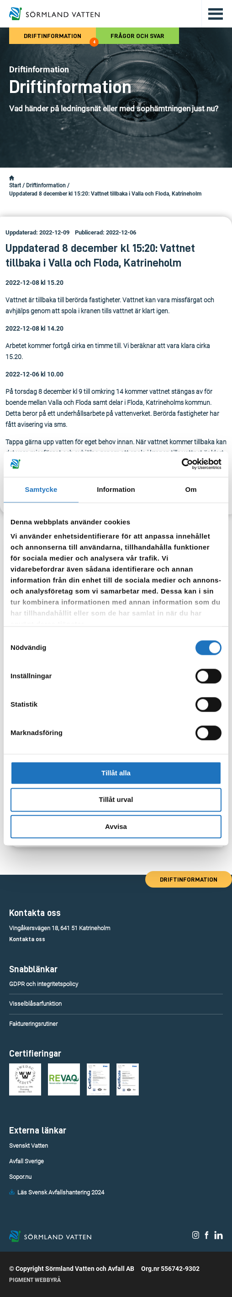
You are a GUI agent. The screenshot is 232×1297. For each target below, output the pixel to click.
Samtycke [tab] (41, 489)
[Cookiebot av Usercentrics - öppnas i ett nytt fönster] (181, 464)
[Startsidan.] (11, 178)
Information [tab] (116, 489)
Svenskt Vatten (28, 1145)
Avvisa (116, 826)
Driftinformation (60, 38)
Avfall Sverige (26, 1161)
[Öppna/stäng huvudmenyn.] (212, 13)
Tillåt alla (116, 773)
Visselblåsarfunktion (35, 1003)
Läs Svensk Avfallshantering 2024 (60, 1192)
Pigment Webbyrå (35, 1280)
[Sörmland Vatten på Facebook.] (207, 1237)
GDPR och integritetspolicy (43, 984)
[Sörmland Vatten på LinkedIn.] (218, 1237)
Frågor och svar (137, 36)
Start (15, 185)
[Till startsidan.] (54, 13)
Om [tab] (190, 489)
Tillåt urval (116, 800)
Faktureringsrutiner (33, 1023)
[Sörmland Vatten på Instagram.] (196, 1237)
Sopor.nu (20, 1176)
